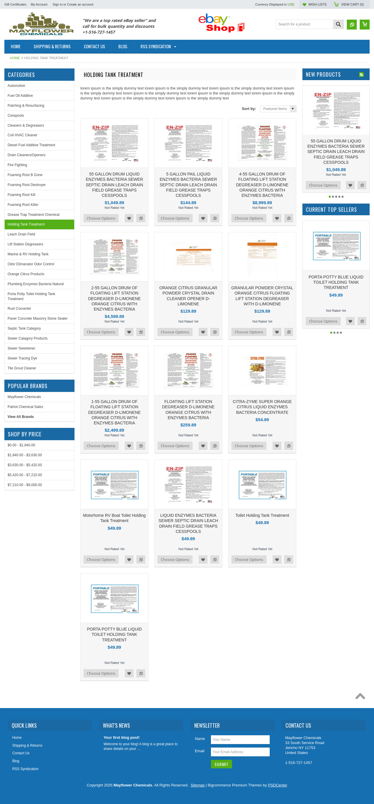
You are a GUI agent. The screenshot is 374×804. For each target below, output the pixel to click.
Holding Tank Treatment (26, 224)
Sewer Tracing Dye (22, 358)
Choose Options (101, 218)
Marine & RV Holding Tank (28, 254)
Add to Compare (140, 218)
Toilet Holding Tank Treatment (262, 515)
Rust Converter (19, 309)
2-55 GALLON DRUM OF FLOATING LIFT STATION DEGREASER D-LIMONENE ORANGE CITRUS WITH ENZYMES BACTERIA (114, 298)
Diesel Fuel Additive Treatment (31, 145)
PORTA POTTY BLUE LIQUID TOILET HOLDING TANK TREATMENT (114, 634)
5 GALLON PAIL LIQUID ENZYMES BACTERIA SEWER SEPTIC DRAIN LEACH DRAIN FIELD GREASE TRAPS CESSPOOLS (188, 185)
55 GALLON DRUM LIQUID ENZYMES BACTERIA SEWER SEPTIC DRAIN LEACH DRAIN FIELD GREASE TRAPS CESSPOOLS (114, 185)
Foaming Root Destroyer (27, 185)
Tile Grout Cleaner (22, 368)
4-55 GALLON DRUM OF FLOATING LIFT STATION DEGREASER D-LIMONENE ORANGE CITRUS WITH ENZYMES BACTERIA (262, 185)
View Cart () (352, 4)
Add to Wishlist (129, 218)
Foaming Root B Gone (25, 175)
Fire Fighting (17, 165)
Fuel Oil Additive (20, 96)
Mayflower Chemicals (24, 397)
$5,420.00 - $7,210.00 (25, 475)
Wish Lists (317, 4)
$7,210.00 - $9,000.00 (25, 485)
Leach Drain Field (21, 234)
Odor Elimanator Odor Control (31, 264)
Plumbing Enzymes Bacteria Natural (36, 284)
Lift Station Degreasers (25, 244)
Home (15, 58)
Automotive (16, 86)
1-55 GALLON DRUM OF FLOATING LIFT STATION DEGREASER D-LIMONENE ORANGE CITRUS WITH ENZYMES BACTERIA (114, 412)
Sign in (58, 4)
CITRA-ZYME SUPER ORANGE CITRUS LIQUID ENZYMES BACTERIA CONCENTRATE (262, 406)
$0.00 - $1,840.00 (21, 445)
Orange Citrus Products (26, 274)
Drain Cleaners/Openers (26, 155)
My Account (39, 4)
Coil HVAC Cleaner (22, 135)
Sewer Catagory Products (28, 338)
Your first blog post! (121, 737)
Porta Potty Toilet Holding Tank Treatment (31, 296)
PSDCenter (277, 785)
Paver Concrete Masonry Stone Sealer (37, 318)
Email (200, 751)
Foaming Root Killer (23, 205)
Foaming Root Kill (21, 195)
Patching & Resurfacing (26, 106)
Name (200, 738)
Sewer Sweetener (21, 348)
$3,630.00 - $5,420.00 (25, 465)
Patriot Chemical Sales (25, 407)
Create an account (80, 4)
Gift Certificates (15, 4)
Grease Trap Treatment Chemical (33, 215)
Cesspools (16, 115)
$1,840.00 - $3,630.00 (25, 455)
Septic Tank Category (24, 328)
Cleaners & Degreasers (26, 125)
